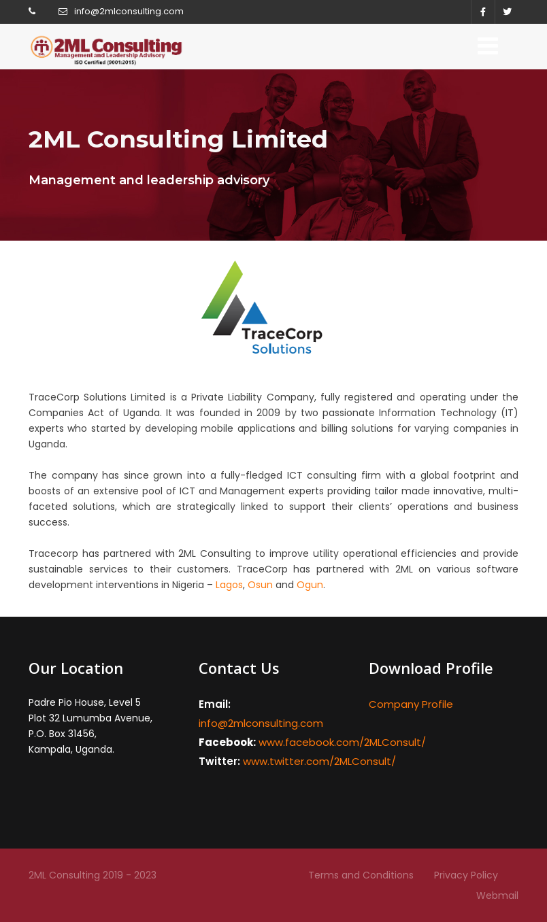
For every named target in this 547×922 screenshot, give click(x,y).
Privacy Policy (466, 875)
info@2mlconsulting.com (129, 11)
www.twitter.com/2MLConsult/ (319, 761)
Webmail (497, 895)
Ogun (308, 585)
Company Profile (411, 704)
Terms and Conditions (361, 875)
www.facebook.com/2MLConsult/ (342, 742)
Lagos (229, 585)
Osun (260, 585)
